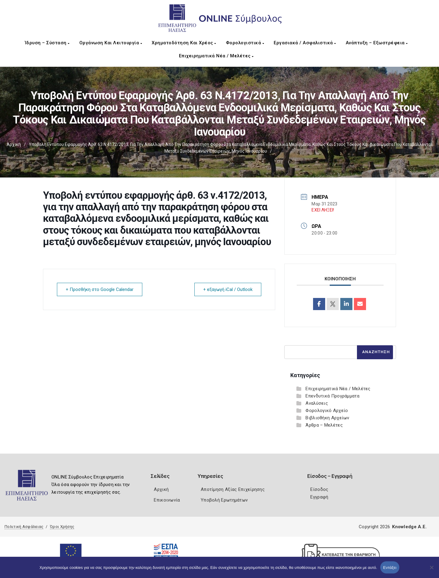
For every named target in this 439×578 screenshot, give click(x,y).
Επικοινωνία (167, 500)
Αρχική (14, 144)
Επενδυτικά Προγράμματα (332, 396)
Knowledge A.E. (409, 526)
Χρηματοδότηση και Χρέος (184, 43)
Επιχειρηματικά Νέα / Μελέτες (216, 56)
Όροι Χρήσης (62, 526)
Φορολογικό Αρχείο (326, 410)
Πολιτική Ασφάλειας (24, 526)
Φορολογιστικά (245, 43)
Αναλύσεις (316, 403)
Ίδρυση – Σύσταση (47, 43)
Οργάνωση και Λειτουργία (110, 43)
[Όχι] (431, 570)
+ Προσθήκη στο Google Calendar (100, 289)
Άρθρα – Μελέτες (324, 425)
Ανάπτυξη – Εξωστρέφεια (377, 43)
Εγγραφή (319, 497)
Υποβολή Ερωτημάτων (224, 500)
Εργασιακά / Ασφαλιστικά (305, 43)
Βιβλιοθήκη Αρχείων (327, 418)
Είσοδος (319, 489)
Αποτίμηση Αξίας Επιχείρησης (233, 489)
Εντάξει (390, 567)
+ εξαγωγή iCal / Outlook (228, 289)
